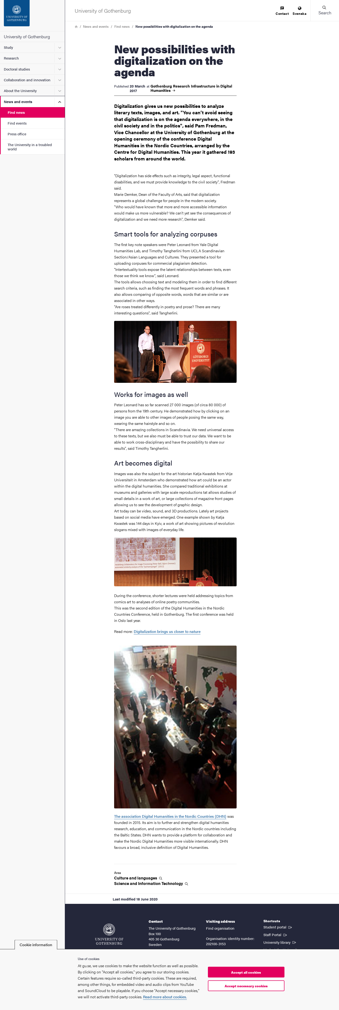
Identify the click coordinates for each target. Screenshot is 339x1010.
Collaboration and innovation (27, 79)
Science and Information (151, 883)
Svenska (299, 11)
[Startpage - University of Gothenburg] (32, 15)
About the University (20, 90)
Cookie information (36, 944)
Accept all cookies (246, 972)
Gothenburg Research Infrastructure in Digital (191, 88)
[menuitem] (282, 11)
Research (11, 57)
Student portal (278, 926)
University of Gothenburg (27, 36)
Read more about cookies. (165, 996)
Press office (17, 133)
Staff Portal (275, 934)
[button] (324, 10)
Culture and (138, 878)
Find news (16, 112)
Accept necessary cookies (246, 985)
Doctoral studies (17, 68)
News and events (18, 101)
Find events (17, 123)
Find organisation (220, 928)
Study (8, 47)
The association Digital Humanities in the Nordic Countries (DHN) (170, 816)
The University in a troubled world (30, 146)
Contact (282, 11)
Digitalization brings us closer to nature (167, 631)
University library (280, 942)
